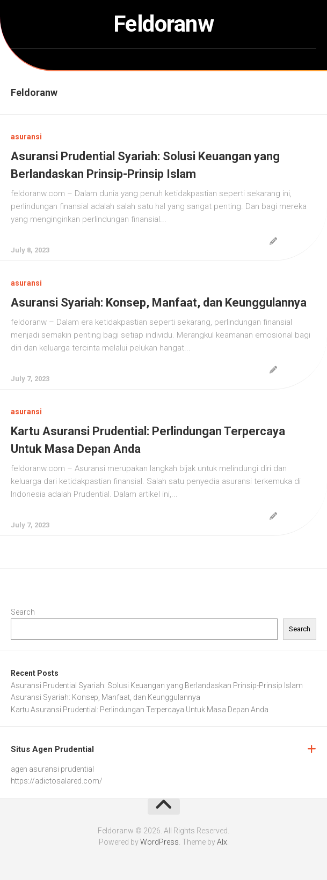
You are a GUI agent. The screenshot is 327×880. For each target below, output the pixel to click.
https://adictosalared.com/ (57, 781)
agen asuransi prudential (52, 769)
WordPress (159, 842)
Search (23, 612)
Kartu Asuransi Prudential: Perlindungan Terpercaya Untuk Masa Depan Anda (139, 709)
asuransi (26, 136)
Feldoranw (163, 24)
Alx (222, 842)
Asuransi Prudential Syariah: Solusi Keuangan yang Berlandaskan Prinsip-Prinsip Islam (157, 685)
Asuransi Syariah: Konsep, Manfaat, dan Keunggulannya (159, 302)
